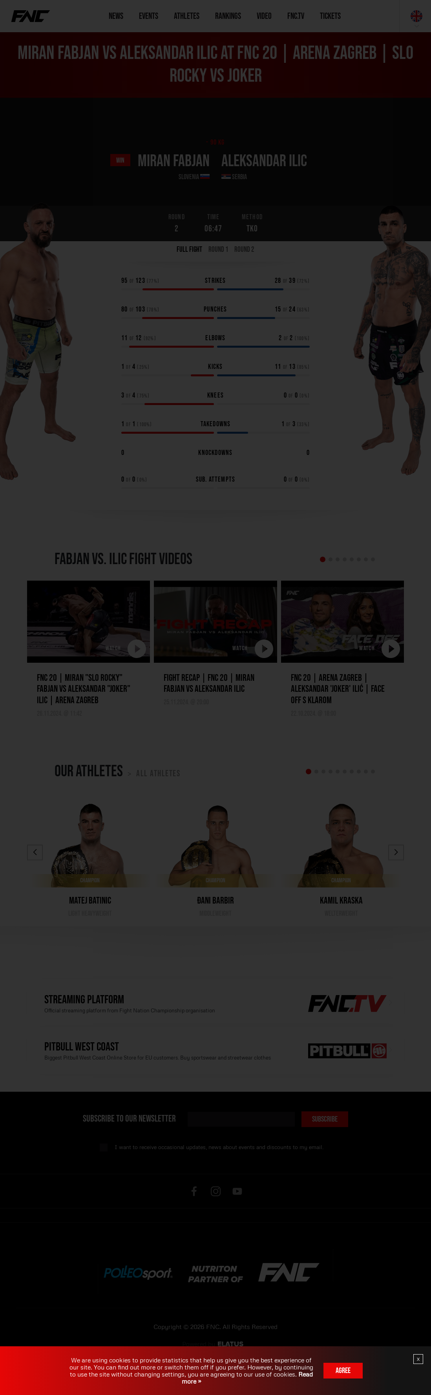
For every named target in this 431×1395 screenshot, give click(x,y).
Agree (343, 1370)
